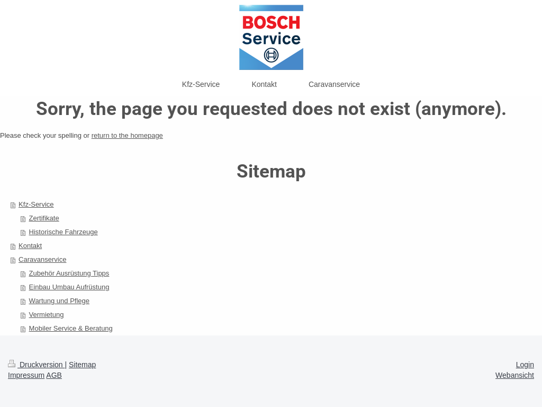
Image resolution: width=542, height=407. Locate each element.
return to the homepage (127, 135)
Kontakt (30, 246)
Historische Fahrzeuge (63, 232)
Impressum (26, 375)
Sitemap (82, 364)
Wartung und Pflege (59, 301)
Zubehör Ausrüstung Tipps (69, 273)
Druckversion (36, 364)
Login (525, 364)
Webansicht (514, 375)
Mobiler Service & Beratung (71, 328)
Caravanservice (42, 259)
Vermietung (46, 314)
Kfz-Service (36, 204)
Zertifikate (44, 218)
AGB (54, 375)
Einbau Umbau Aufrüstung (69, 287)
